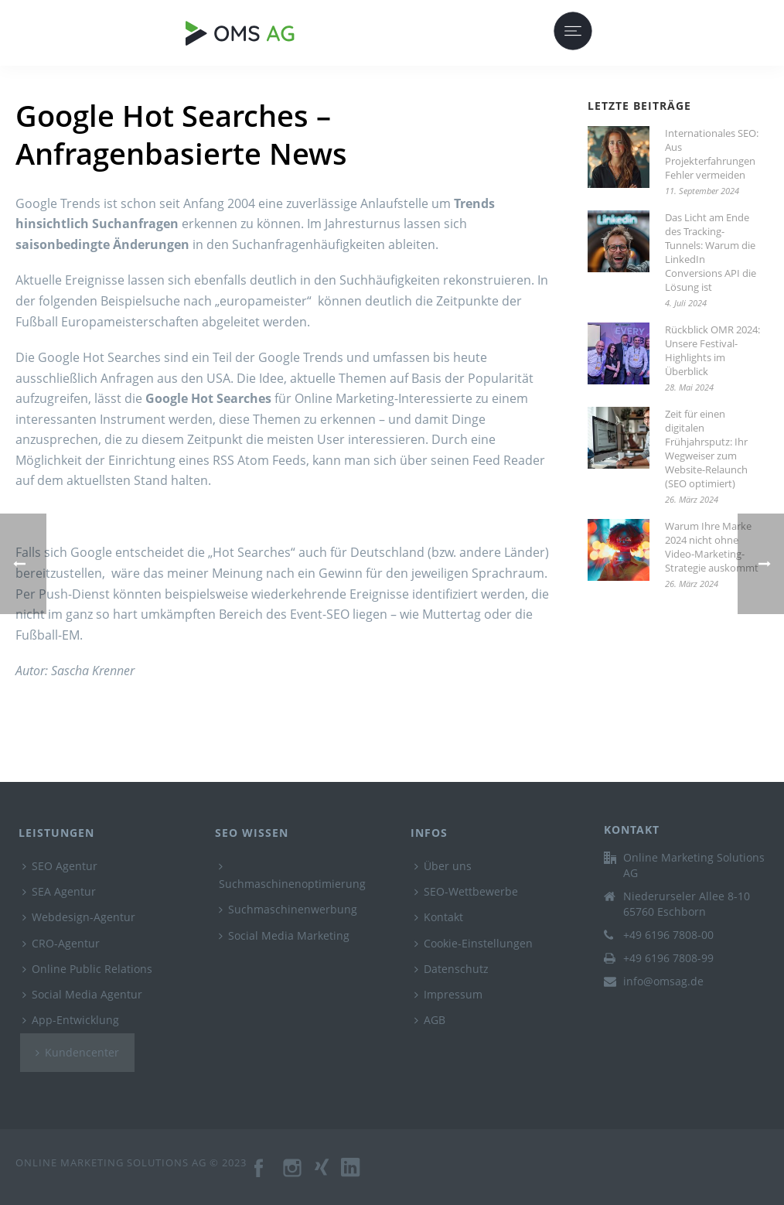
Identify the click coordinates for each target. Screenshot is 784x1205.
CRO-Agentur (61, 943)
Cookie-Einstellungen (473, 943)
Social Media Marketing (284, 935)
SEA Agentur (59, 891)
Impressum (448, 994)
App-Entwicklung (70, 1019)
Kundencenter (77, 1052)
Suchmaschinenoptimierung (292, 876)
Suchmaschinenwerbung (288, 909)
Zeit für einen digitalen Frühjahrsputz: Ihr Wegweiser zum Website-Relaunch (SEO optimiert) (706, 448)
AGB (429, 1019)
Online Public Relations (87, 968)
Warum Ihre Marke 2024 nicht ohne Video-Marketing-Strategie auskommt (711, 547)
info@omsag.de (663, 981)
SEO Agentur (59, 866)
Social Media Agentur (82, 994)
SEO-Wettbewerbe (466, 891)
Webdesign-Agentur (78, 917)
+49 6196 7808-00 (668, 935)
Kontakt (438, 917)
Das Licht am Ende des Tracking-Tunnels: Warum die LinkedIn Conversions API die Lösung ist (710, 252)
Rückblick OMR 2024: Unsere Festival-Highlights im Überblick (712, 350)
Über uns (443, 866)
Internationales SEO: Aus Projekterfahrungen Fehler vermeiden (711, 154)
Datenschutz (451, 968)
